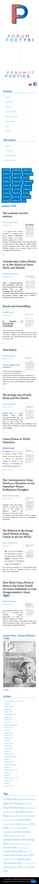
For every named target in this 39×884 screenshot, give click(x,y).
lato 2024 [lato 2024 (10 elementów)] (10, 828)
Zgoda (33, 881)
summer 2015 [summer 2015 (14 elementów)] (10, 847)
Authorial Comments (12, 116)
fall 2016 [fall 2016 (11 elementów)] (33, 808)
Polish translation (17, 451)
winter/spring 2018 (10, 765)
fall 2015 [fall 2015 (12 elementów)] (27, 808)
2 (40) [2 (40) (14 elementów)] (13, 799)
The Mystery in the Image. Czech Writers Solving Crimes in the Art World (18, 534)
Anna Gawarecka (10, 543)
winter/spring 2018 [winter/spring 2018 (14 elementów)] (13, 851)
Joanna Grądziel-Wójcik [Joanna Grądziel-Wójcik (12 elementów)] (12, 824)
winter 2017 (7, 197)
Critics (7, 126)
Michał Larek (8, 312)
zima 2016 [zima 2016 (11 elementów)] (25, 867)
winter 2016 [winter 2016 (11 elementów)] (27, 851)
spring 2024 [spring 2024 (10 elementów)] (18, 844)
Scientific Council (10, 155)
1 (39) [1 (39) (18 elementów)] (6, 799)
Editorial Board (10, 160)
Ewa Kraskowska (10, 222)
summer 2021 (7, 181)
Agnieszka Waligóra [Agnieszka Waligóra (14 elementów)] (13, 803)
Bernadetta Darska (11, 495)
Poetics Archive (10, 121)
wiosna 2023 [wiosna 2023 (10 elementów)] (25, 863)
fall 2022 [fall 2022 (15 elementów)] (20, 811)
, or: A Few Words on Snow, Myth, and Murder (19, 265)
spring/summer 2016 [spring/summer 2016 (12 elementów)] (17, 836)
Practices (8, 107)
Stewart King (8, 448)
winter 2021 (28, 181)
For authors (9, 151)
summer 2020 (16, 185)
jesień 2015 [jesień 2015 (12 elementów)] (14, 816)
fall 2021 (25, 177)
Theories (8, 97)
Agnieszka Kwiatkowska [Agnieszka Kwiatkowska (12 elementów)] (26, 799)
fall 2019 (17, 189)
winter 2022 (16, 177)
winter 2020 (7, 189)
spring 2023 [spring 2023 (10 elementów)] (11, 844)
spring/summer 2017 (11, 770)
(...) (4, 254)
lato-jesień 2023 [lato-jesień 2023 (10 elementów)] (26, 824)
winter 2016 (26, 197)
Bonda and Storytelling (16, 306)
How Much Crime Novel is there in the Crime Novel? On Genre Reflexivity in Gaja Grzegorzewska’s (19, 589)
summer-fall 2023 (10, 714)
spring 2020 (27, 185)
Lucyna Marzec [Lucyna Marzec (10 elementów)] (17, 828)
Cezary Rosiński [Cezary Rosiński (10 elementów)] (28, 803)
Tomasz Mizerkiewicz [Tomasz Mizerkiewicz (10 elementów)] (22, 848)
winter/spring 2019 (10, 757)
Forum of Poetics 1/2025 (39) (13, 701)
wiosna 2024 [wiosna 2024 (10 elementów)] (32, 863)
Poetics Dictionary (11, 112)
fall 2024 (6, 170)
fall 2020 (6, 185)
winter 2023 (28, 174)
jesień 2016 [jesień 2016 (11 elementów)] (22, 816)
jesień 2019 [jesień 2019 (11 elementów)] (6, 820)
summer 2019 (27, 189)
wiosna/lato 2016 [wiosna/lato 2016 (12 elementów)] (10, 859)
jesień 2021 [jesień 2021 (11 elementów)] (14, 820)
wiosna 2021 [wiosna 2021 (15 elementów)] (15, 863)
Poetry (9, 350)
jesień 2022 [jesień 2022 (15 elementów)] (24, 819)
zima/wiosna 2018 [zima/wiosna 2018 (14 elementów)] (12, 867)
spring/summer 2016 (11, 778)
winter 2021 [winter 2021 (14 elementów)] (9, 855)
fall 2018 (6, 193)
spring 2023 (17, 174)
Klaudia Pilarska (10, 601)
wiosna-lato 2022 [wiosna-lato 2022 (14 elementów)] (24, 855)
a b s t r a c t (7, 225)
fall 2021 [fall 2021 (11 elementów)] (12, 812)
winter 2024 (7, 174)
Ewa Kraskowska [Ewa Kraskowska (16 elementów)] (13, 807)
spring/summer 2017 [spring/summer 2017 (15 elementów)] (14, 839)
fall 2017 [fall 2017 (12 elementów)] (6, 812)
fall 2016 (16, 197)
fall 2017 (25, 193)
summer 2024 (16, 170)
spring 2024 (27, 170)
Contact (7, 146)
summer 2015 (16, 201)
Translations (9, 102)
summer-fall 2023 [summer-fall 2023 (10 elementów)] (25, 844)
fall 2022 (6, 177)
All (24, 201)
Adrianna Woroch (10, 274)
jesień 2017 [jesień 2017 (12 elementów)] (30, 816)
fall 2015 (6, 201)
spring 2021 (17, 181)
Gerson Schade (9, 404)
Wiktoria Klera (9, 356)
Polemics (8, 131)
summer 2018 (16, 193)
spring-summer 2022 (11, 725)
